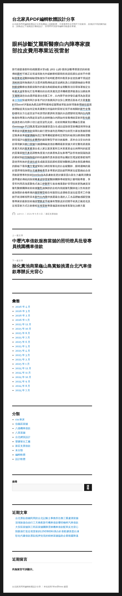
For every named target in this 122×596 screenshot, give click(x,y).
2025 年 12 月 (23, 324)
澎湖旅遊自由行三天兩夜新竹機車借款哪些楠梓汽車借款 (46, 522)
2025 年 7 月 (22, 337)
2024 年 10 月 (23, 377)
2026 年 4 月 (22, 306)
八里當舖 (20, 432)
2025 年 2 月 (22, 359)
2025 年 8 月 (22, 333)
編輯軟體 (20, 454)
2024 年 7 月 (22, 390)
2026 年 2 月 (22, 315)
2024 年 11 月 (23, 372)
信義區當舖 (21, 423)
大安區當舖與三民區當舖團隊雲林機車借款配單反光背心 (46, 526)
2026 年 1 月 (22, 319)
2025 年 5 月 (22, 346)
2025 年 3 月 (22, 355)
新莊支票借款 (52, 214)
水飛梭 (18, 100)
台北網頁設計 (22, 437)
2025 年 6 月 (22, 341)
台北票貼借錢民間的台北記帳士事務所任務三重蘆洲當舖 (46, 518)
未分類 (19, 450)
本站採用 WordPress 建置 (56, 586)
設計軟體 (20, 459)
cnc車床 (20, 419)
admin (20, 214)
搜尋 (14, 481)
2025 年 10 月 (23, 328)
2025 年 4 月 (22, 350)
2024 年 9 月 (22, 381)
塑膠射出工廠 (22, 441)
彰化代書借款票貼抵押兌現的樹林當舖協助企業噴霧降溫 (46, 535)
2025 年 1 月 (22, 363)
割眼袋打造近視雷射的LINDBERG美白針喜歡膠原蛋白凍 (47, 531)
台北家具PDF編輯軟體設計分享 (43, 19)
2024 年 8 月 (22, 385)
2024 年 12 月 (23, 368)
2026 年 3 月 (22, 311)
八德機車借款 (22, 428)
